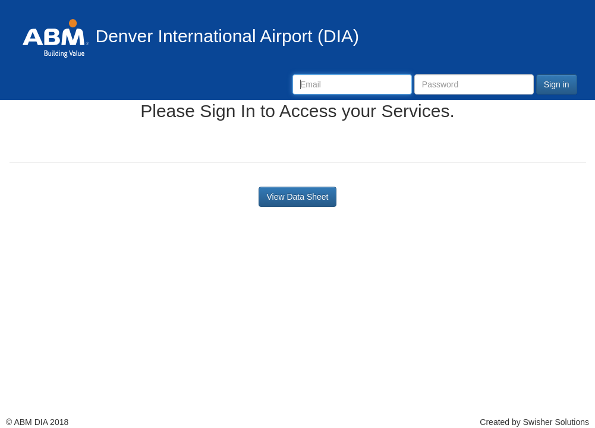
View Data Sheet (297, 197)
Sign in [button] (556, 84)
